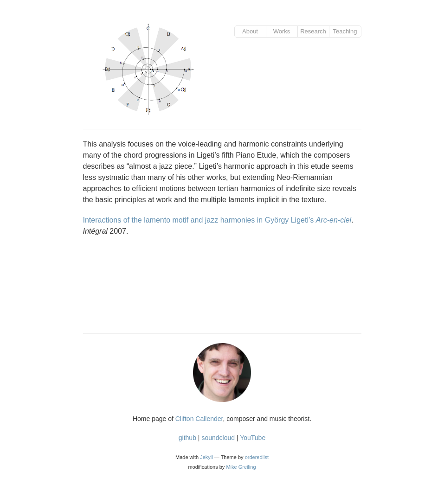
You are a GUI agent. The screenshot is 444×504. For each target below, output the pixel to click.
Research (313, 31)
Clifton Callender (199, 418)
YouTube (252, 437)
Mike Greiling (241, 467)
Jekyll (206, 457)
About (250, 31)
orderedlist (257, 457)
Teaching (345, 31)
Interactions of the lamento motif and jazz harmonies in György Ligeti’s (217, 220)
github (187, 437)
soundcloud (218, 437)
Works (281, 31)
